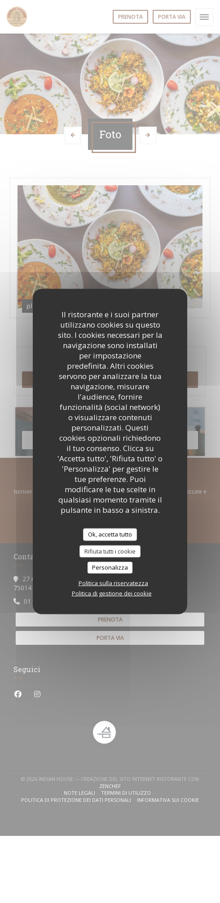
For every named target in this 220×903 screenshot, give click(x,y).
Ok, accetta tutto (110, 534)
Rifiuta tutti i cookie (110, 551)
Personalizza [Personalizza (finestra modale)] (110, 567)
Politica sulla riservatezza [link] (113, 583)
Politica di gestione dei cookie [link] (112, 593)
